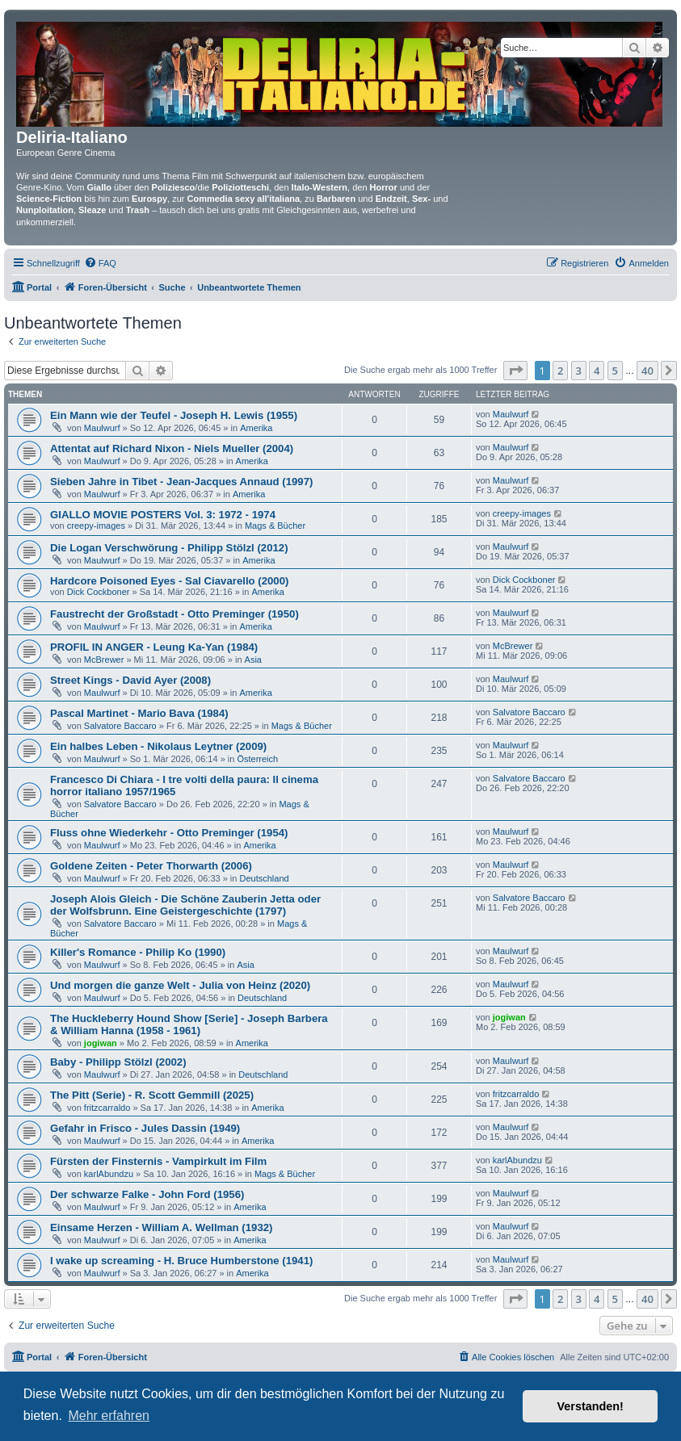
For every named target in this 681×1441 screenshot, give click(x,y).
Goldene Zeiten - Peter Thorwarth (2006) (151, 866)
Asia (253, 659)
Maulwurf (102, 428)
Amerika (256, 428)
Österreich (257, 759)
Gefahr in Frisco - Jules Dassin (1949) (145, 1128)
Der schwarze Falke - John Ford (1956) (147, 1194)
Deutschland (264, 878)
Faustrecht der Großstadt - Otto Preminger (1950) (174, 614)
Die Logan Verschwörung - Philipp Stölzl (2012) (169, 548)
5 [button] (615, 370)
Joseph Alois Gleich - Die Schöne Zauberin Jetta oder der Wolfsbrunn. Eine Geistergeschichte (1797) (185, 905)
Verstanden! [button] (590, 1406)
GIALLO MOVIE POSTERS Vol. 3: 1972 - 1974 (162, 515)
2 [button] (560, 370)
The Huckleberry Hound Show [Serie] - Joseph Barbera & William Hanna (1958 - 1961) (189, 1024)
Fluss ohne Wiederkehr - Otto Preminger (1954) (169, 833)
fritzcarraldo (107, 1107)
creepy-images (96, 525)
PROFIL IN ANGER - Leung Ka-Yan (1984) (154, 647)
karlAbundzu (108, 1174)
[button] (515, 370)
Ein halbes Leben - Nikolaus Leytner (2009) (158, 746)
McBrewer (104, 659)
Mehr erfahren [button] (108, 1415)
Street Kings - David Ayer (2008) (130, 680)
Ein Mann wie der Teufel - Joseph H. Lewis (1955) (173, 415)
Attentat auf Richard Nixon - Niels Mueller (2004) (171, 448)
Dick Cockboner (98, 592)
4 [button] (596, 370)
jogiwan (100, 1043)
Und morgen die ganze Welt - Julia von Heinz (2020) (180, 985)
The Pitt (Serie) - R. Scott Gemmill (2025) (152, 1095)
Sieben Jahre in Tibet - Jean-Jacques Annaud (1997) (181, 481)
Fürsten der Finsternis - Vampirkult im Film (158, 1161)
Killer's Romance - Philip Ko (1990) (137, 952)
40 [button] (647, 370)
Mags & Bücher (275, 525)
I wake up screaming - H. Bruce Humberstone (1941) (181, 1261)
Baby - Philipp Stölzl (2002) (118, 1062)
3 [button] (579, 370)
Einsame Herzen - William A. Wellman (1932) (161, 1227)
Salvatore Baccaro (120, 726)
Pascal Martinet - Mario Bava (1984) (139, 713)
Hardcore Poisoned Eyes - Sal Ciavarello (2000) (169, 581)
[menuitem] (100, 263)
